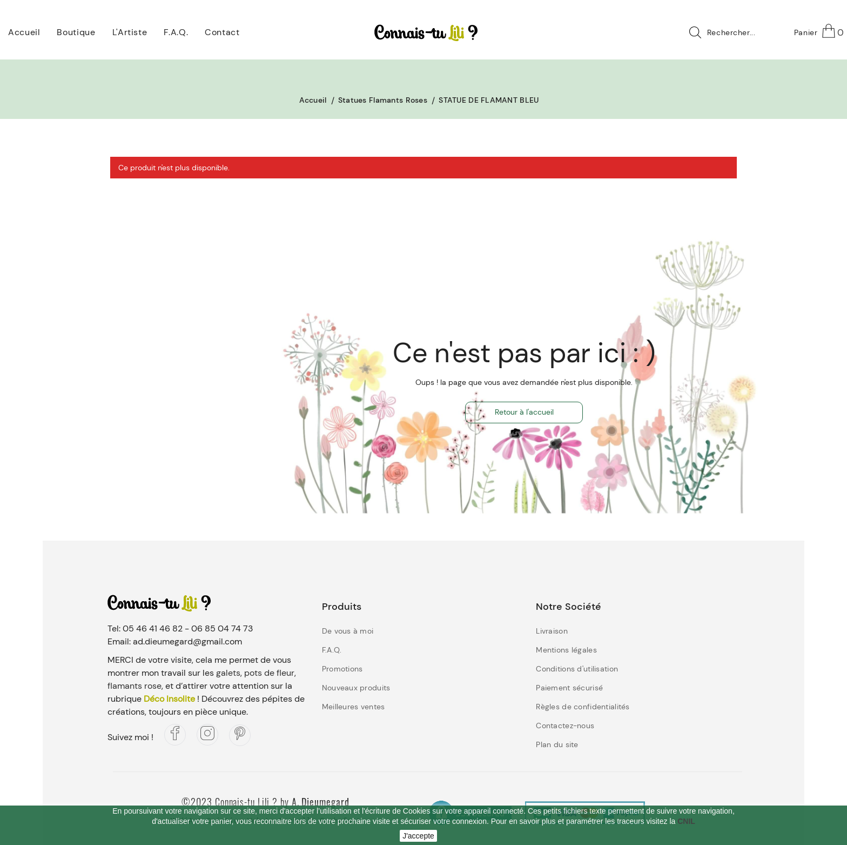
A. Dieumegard (320, 802)
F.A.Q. (332, 650)
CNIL (686, 821)
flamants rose (134, 685)
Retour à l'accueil (524, 412)
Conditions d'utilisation (577, 669)
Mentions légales (566, 650)
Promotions (342, 669)
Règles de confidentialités (582, 706)
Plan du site (557, 744)
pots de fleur (269, 672)
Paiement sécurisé (569, 688)
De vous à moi (348, 631)
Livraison (552, 631)
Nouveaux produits (356, 688)
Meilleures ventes (353, 706)
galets (228, 672)
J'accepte (418, 835)
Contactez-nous (565, 725)
